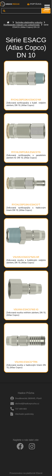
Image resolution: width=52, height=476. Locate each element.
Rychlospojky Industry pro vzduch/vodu (21, 25)
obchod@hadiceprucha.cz (27, 403)
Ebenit (39, 473)
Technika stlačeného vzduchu (28, 22)
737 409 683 (21, 409)
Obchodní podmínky (24, 414)
